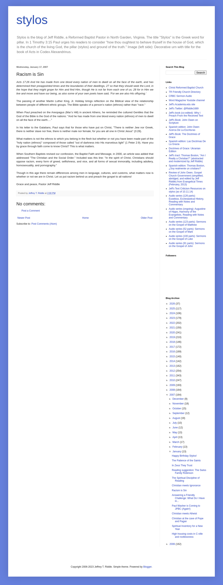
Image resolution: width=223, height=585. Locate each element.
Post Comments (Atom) (44, 223)
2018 (173, 342)
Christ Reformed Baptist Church (186, 87)
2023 (173, 318)
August (176, 418)
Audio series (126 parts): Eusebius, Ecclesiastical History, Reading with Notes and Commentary (186, 200)
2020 (173, 332)
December (178, 398)
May (175, 432)
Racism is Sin (179, 490)
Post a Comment (30, 210)
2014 (173, 361)
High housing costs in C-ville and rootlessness (187, 535)
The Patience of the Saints (186, 460)
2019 (173, 337)
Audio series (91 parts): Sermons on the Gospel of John (187, 245)
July (175, 422)
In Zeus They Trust (182, 465)
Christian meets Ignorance (186, 485)
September (178, 413)
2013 (173, 365)
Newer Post (23, 217)
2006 (173, 544)
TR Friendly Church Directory (184, 92)
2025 (173, 308)
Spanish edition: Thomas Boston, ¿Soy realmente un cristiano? (187, 167)
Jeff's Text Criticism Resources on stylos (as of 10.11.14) (187, 190)
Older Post (146, 217)
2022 (173, 322)
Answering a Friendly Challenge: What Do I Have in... (188, 498)
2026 (173, 303)
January (177, 451)
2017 (173, 346)
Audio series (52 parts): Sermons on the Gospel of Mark (187, 230)
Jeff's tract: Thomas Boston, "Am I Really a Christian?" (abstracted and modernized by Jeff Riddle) (187, 158)
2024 (173, 313)
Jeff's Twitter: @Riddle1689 (183, 108)
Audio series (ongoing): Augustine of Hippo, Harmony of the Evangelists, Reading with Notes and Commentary (187, 213)
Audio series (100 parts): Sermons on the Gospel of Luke (187, 237)
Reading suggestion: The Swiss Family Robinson (189, 471)
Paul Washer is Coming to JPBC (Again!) (186, 507)
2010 (173, 380)
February (177, 446)
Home (85, 217)
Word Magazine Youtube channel (187, 100)
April (175, 437)
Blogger (147, 566)
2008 (173, 389)
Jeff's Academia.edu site (182, 104)
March (176, 442)
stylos (32, 20)
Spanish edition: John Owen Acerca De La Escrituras (184, 128)
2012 (173, 370)
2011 (173, 375)
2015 (173, 356)
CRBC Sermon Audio (180, 96)
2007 (173, 394)
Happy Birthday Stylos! (184, 455)
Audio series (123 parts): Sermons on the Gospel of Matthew (187, 223)
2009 (173, 385)
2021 (173, 327)
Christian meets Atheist (184, 513)
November (178, 403)
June (175, 427)
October (177, 408)
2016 (173, 351)
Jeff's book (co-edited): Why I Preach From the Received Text (186, 114)
